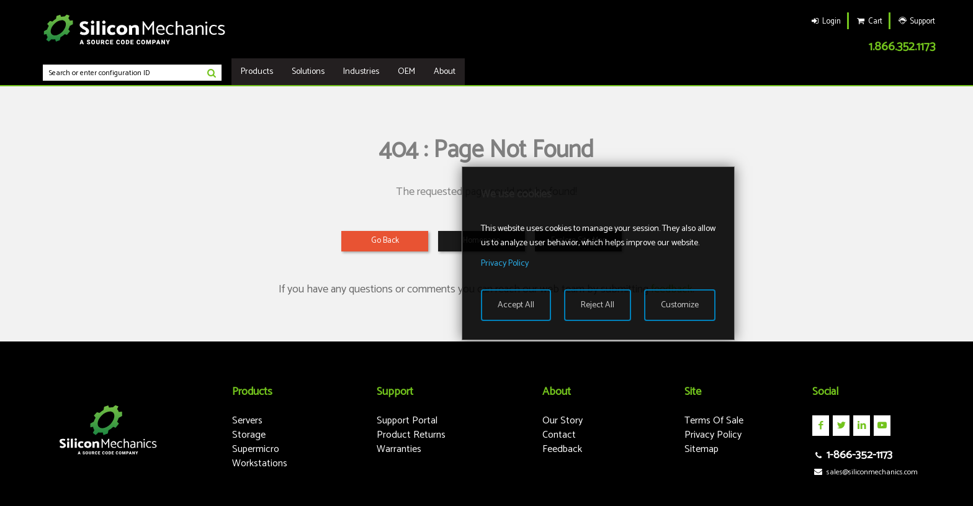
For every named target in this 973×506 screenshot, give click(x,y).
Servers (247, 420)
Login (825, 21)
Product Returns (411, 435)
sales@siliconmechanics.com (864, 472)
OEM (406, 72)
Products (257, 72)
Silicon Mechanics (134, 29)
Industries (361, 72)
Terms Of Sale (713, 420)
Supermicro (255, 449)
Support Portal (407, 420)
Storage (249, 435)
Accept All (516, 305)
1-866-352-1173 (852, 455)
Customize (680, 305)
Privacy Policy (713, 435)
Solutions (308, 72)
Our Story (562, 420)
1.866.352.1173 (902, 47)
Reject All (597, 305)
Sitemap (701, 449)
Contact (559, 435)
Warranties (399, 449)
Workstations (259, 463)
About (444, 72)
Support (916, 21)
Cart (868, 21)
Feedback (562, 449)
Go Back (385, 240)
